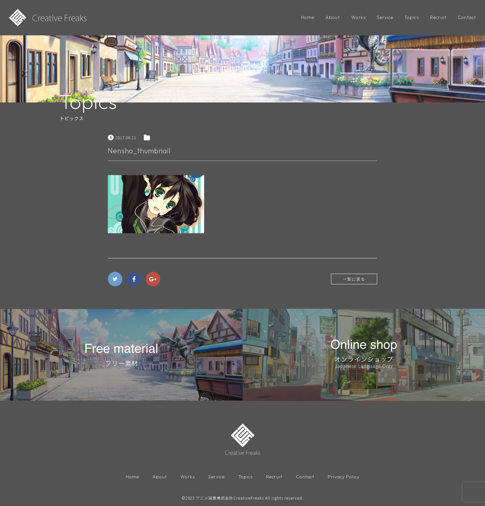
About (332, 17)
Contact (467, 17)
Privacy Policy (343, 477)
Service (385, 17)
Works (358, 17)
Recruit (438, 17)
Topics (411, 17)
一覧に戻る (354, 279)
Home (307, 17)
